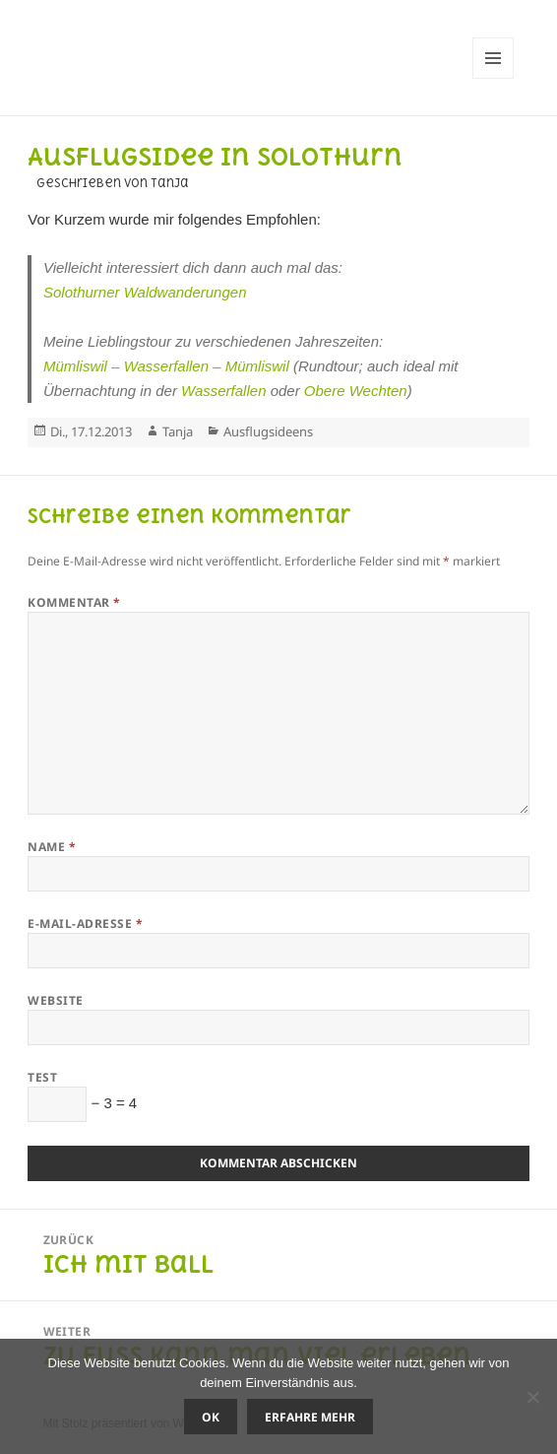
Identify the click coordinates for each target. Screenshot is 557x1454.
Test (42, 1077)
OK (210, 1417)
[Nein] (532, 1397)
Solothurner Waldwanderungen (145, 292)
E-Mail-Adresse (85, 923)
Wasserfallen (223, 390)
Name (52, 846)
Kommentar (74, 602)
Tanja (177, 431)
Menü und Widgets (493, 78)
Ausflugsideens (268, 431)
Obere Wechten (355, 390)
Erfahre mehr (310, 1417)
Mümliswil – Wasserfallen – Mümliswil (166, 366)
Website (55, 1000)
